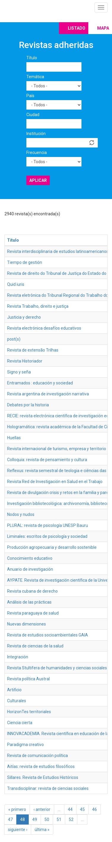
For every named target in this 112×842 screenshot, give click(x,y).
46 (94, 809)
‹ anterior (41, 809)
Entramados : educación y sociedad (40, 383)
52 (71, 819)
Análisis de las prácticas (29, 602)
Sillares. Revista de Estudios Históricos (42, 777)
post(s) (13, 339)
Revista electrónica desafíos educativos (44, 328)
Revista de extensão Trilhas (32, 350)
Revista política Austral (28, 678)
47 (10, 819)
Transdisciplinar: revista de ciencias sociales (48, 788)
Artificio (14, 689)
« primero (17, 809)
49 (34, 819)
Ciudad (32, 114)
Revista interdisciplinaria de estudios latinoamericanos (57, 251)
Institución (36, 133)
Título (31, 57)
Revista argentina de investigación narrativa (48, 394)
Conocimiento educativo (29, 558)
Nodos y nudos (20, 514)
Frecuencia (36, 152)
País (30, 95)
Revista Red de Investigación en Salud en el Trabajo (55, 481)
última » (42, 829)
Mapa (103, 28)
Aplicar (38, 180)
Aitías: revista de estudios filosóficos (41, 766)
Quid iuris (15, 284)
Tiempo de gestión (24, 262)
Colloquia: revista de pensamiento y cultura (47, 459)
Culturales (16, 700)
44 (70, 809)
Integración (17, 657)
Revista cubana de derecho (32, 591)
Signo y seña (19, 372)
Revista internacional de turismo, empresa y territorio (56, 448)
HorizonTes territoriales (29, 711)
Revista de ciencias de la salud (35, 646)
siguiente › (17, 829)
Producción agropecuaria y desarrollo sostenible (52, 547)
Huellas (14, 437)
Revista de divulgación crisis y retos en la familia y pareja (59, 492)
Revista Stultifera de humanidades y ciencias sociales (57, 667)
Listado (76, 28)
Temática (35, 76)
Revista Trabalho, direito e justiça (37, 306)
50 (46, 819)
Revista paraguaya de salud (33, 613)
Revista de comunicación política (37, 755)
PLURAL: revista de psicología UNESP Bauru (47, 525)
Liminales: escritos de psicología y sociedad (47, 536)
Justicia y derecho (24, 317)
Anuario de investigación (30, 569)
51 (59, 819)
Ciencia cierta (19, 722)
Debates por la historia (28, 404)
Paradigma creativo (25, 744)
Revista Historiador (24, 361)
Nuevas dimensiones (26, 624)
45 (82, 809)
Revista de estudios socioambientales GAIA (47, 635)
